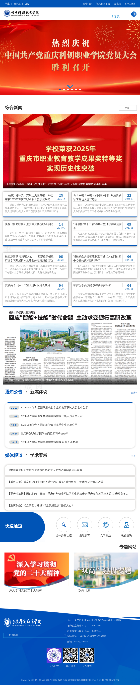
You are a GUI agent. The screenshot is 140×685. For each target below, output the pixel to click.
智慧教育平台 (103, 3)
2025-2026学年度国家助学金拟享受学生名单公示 (49, 424)
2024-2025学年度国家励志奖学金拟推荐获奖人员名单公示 (54, 407)
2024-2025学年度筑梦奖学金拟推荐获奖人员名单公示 (52, 416)
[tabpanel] (70, 56)
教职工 (17, 3)
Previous (50, 527)
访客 (27, 3)
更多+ (128, 108)
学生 (7, 3)
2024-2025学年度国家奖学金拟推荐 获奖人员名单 (49, 442)
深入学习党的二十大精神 (93, 590)
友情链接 (35, 635)
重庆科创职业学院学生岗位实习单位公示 (45, 433)
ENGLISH (130, 3)
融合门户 (87, 3)
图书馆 (117, 3)
